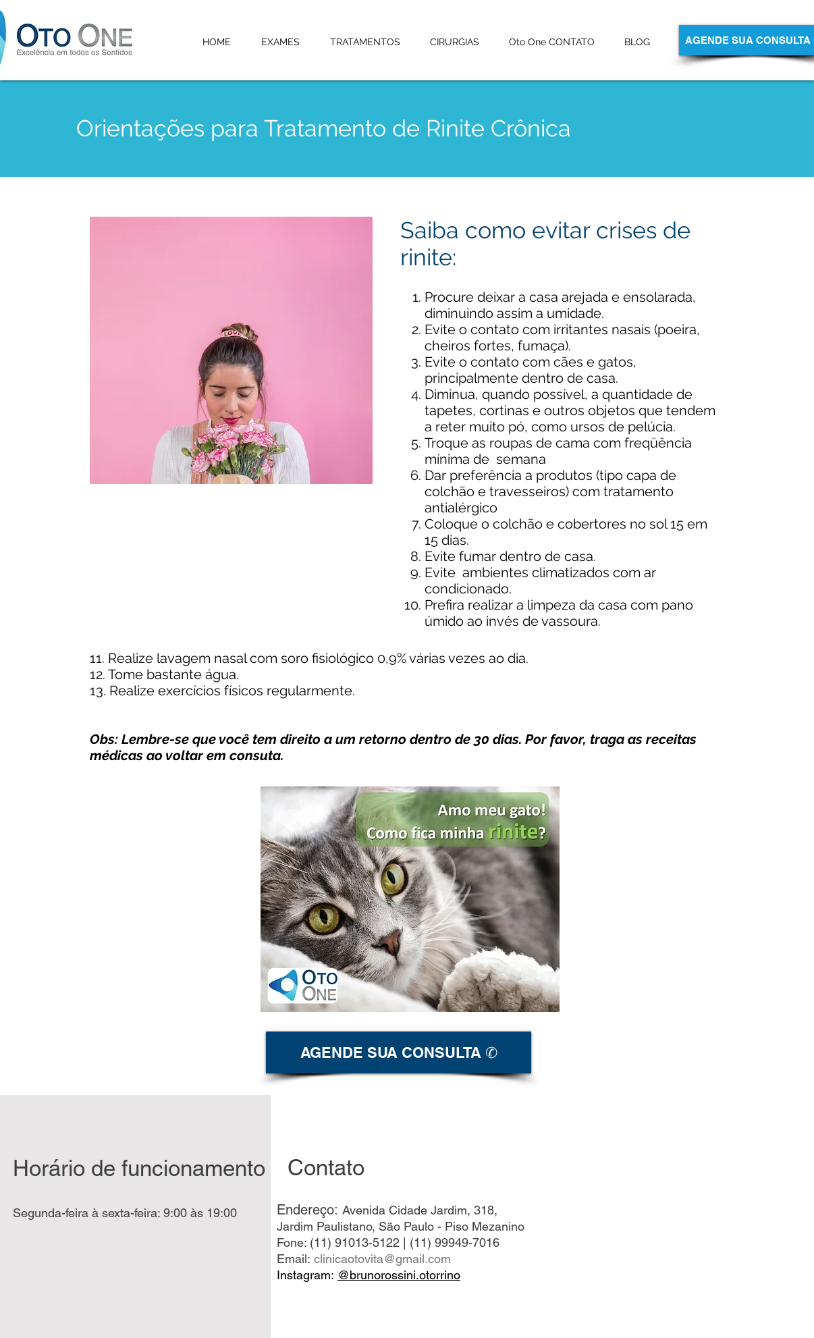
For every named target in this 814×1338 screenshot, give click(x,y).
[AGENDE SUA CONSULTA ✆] (398, 1052)
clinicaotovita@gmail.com (382, 1259)
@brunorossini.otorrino (398, 1275)
